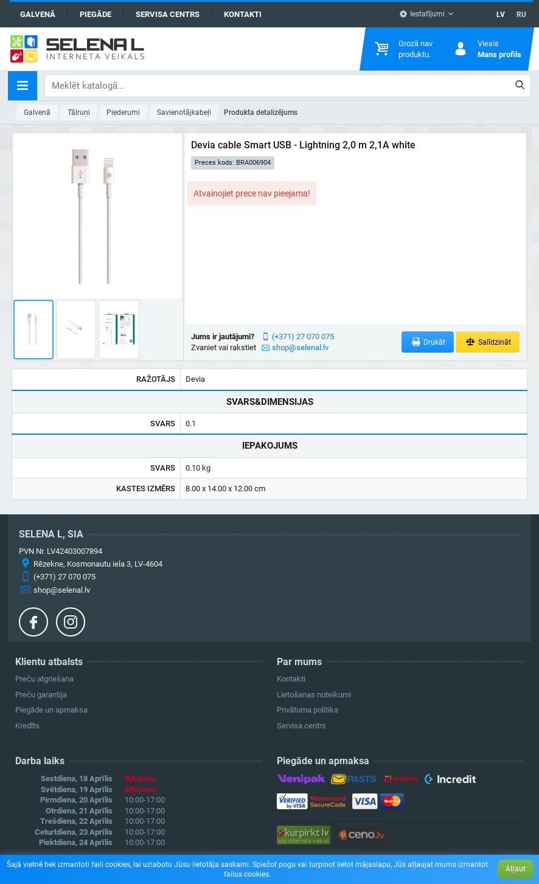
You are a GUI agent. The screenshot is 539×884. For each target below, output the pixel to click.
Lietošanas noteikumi (314, 694)
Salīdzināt (487, 342)
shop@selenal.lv (300, 347)
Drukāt (428, 342)
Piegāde (95, 14)
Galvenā (37, 14)
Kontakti (243, 14)
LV (500, 14)
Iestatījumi (421, 14)
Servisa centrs (168, 14)
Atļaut (516, 869)
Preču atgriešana (44, 678)
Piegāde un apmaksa (51, 709)
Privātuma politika (307, 709)
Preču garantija (41, 694)
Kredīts (27, 725)
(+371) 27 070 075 (303, 336)
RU (521, 14)
